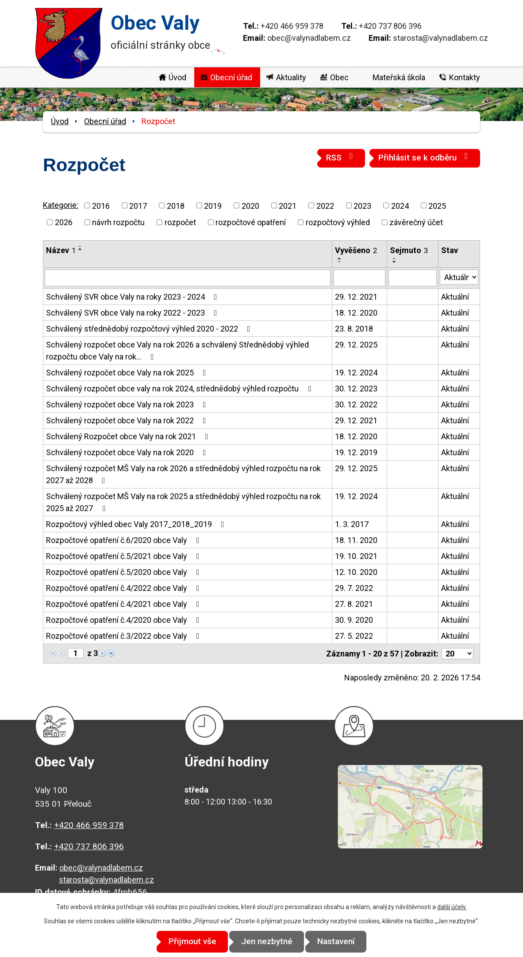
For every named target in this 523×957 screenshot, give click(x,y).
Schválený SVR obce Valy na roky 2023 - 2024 (133, 296)
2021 (287, 205)
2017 (138, 205)
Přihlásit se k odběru (424, 157)
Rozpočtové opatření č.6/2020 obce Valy (124, 540)
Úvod (177, 77)
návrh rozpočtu (118, 222)
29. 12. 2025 (356, 344)
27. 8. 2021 (354, 604)
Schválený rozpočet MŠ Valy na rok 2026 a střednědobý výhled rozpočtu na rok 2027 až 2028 (183, 474)
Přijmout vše (187, 942)
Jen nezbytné (266, 942)
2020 (250, 205)
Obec (339, 77)
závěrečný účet (416, 222)
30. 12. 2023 (356, 388)
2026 (64, 222)
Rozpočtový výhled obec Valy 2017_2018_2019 (137, 524)
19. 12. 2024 (356, 372)
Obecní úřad (231, 77)
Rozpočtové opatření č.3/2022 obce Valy (124, 636)
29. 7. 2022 (354, 588)
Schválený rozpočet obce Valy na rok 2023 (128, 404)
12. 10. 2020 (356, 572)
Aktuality (291, 77)
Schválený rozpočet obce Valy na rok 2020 (128, 452)
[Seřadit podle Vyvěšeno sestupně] (340, 262)
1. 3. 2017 (352, 524)
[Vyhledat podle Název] (188, 278)
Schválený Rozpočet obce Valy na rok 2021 (129, 436)
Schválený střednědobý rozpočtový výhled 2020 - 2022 (150, 328)
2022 (325, 205)
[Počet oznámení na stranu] (457, 653)
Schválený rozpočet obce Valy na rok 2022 (128, 420)
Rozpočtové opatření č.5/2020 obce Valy (124, 572)
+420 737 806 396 (390, 26)
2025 (437, 205)
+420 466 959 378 (292, 26)
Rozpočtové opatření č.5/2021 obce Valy (124, 556)
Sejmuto (409, 250)
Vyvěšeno (356, 250)
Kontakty (464, 77)
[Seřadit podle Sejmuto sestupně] (395, 262)
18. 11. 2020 (356, 540)
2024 (400, 205)
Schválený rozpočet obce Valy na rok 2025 (128, 372)
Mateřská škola (399, 77)
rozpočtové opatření (250, 222)
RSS (341, 157)
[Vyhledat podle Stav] (459, 277)
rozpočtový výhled (338, 222)
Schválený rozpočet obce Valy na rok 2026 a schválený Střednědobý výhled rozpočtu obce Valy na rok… (177, 350)
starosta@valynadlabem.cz (440, 38)
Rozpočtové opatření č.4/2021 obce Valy (124, 604)
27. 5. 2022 (354, 636)
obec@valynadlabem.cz (309, 38)
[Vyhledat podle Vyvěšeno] (360, 278)
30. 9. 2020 (354, 620)
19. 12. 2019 (356, 452)
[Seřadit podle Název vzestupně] (80, 246)
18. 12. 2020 (356, 312)
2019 (213, 205)
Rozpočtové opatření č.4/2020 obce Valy (124, 620)
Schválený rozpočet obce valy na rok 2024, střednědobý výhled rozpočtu (180, 388)
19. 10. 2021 (356, 556)
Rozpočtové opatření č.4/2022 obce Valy (124, 588)
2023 (362, 205)
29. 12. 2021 (356, 296)
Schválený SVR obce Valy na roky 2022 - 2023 (133, 312)
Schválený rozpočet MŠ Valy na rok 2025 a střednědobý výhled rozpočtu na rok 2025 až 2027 (183, 502)
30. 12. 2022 (356, 404)
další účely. (452, 907)
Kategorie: (60, 205)
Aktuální (455, 296)
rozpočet (180, 222)
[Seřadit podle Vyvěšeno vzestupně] (340, 258)
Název (61, 250)
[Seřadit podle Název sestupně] (80, 249)
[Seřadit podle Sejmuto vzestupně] (395, 258)
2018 (176, 205)
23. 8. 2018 (354, 328)
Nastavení (341, 942)
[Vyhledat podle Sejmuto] (412, 278)
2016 (101, 205)
